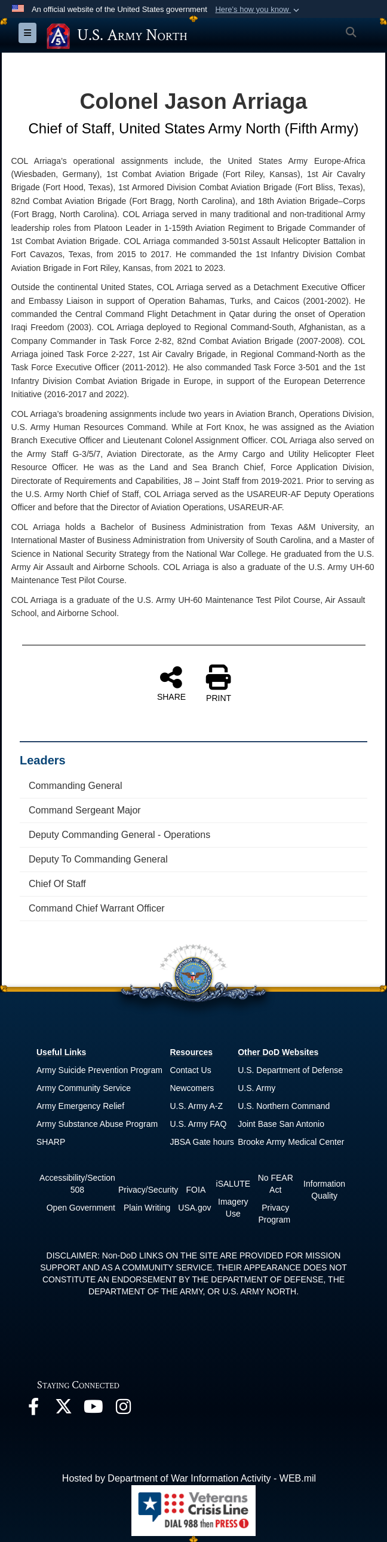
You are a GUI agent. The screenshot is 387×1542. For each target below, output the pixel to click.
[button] (258, 10)
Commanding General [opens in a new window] (75, 786)
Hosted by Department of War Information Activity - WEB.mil (189, 1478)
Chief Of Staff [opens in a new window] (57, 884)
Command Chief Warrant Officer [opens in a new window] (97, 908)
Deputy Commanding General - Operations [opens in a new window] (119, 835)
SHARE (171, 683)
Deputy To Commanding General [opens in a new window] (98, 859)
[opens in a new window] (33, 1409)
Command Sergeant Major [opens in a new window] (85, 810)
